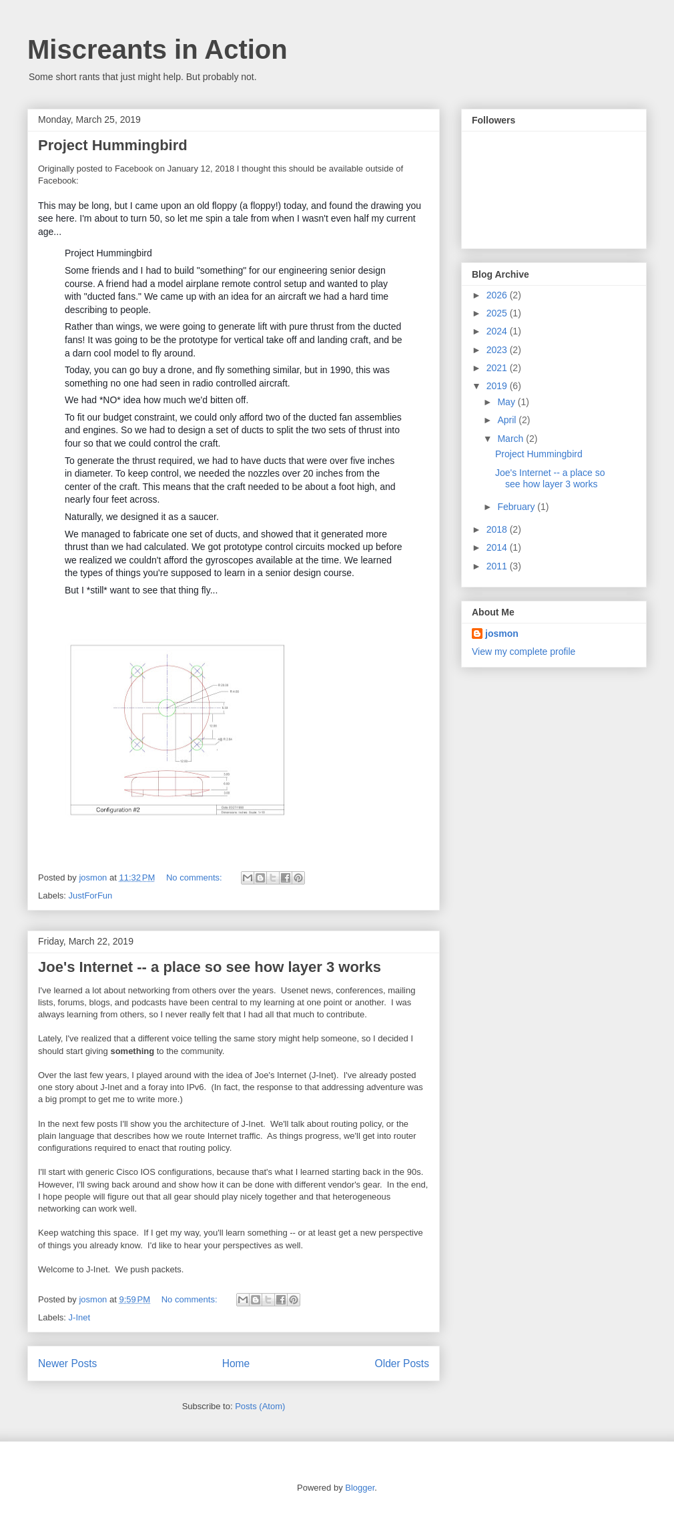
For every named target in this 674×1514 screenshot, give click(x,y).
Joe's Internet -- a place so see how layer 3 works (209, 967)
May (507, 402)
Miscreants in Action (157, 49)
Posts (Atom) (260, 1406)
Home (236, 1363)
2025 (498, 313)
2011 (498, 566)
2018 (498, 529)
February (517, 506)
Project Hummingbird (113, 145)
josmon (502, 633)
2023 (498, 349)
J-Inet (80, 1317)
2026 (498, 295)
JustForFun (91, 896)
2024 (498, 331)
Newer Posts (67, 1363)
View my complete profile (523, 651)
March (511, 438)
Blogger (359, 1488)
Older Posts (402, 1363)
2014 (498, 547)
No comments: (195, 877)
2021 (498, 367)
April (508, 420)
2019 (498, 386)
